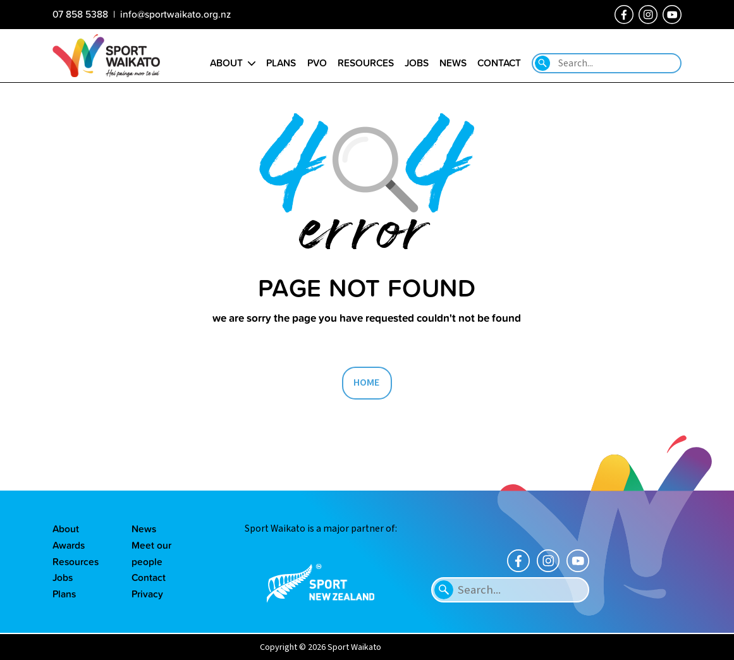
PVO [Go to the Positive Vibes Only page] (317, 63)
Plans (64, 594)
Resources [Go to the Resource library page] (366, 63)
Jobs (62, 577)
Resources (75, 561)
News (144, 528)
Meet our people (151, 553)
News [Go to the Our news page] (453, 63)
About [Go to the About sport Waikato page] (226, 63)
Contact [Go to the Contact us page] (499, 63)
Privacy (147, 594)
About (65, 528)
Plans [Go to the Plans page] (281, 63)
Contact (149, 577)
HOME (366, 382)
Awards (68, 545)
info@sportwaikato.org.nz (175, 14)
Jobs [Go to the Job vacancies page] (417, 63)
